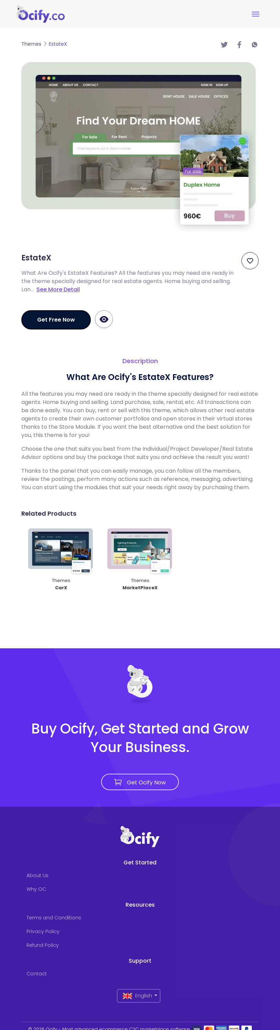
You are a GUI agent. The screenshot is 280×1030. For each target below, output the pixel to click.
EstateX (58, 44)
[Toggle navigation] (255, 14)
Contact (36, 973)
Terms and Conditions (53, 917)
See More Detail (58, 289)
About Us (37, 875)
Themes (32, 44)
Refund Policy (42, 945)
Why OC (36, 889)
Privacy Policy (43, 931)
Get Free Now (56, 320)
